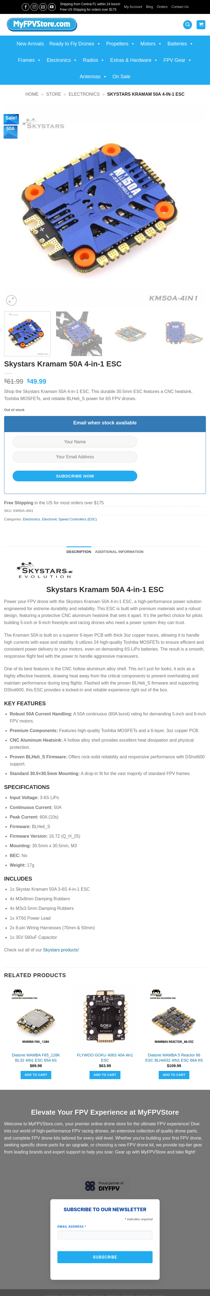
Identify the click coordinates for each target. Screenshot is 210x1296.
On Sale (121, 76)
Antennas (93, 76)
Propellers (120, 44)
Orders (162, 7)
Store (53, 94)
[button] (187, 24)
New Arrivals (30, 43)
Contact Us (180, 7)
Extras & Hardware (134, 60)
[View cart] (201, 24)
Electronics (62, 60)
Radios (94, 60)
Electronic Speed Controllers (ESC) (69, 519)
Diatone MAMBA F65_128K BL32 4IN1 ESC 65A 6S (36, 1057)
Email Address (71, 1226)
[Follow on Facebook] (26, 7)
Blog (149, 7)
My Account (133, 7)
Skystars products (60, 950)
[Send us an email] (43, 7)
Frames (29, 60)
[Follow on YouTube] (52, 7)
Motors (151, 44)
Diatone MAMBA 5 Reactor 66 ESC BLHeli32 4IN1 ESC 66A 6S (174, 1057)
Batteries (181, 44)
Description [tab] (78, 552)
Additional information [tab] (119, 552)
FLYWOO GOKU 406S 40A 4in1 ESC (105, 1057)
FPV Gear (178, 60)
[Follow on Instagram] (34, 7)
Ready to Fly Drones (75, 44)
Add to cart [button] (36, 1074)
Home (32, 94)
